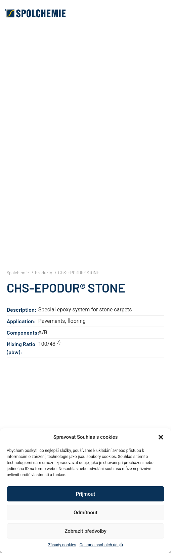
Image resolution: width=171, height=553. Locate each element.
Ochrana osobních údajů (101, 545)
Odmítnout (85, 513)
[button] (161, 437)
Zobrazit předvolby (85, 531)
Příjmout (85, 494)
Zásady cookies (62, 545)
